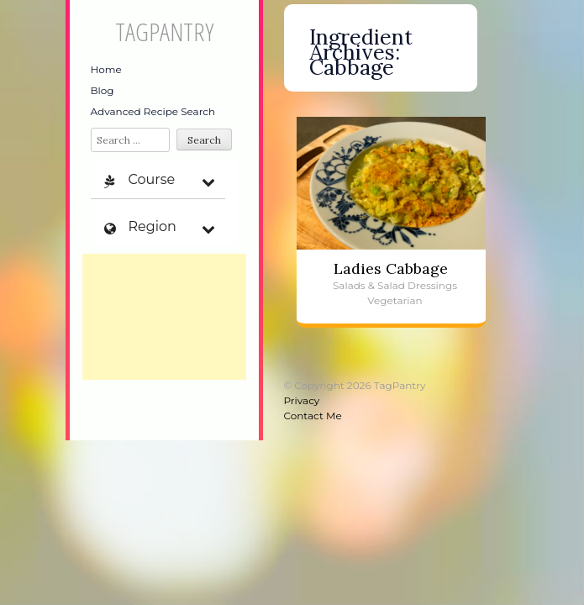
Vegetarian (394, 300)
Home (106, 69)
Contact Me (313, 415)
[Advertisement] (164, 317)
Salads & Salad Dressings (395, 285)
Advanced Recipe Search (153, 111)
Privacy (302, 400)
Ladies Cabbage (391, 268)
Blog (102, 90)
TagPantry (164, 31)
